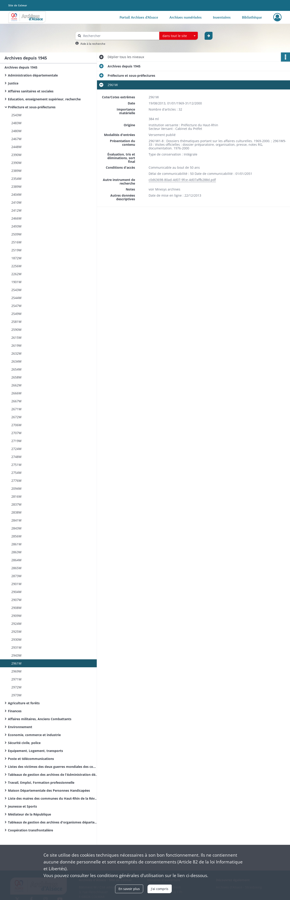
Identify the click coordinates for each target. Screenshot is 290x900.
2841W (16, 520)
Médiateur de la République (29, 814)
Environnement (20, 727)
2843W (16, 528)
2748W (16, 457)
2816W (16, 496)
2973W (16, 695)
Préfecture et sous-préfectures (32, 107)
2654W (16, 369)
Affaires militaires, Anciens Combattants (39, 719)
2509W (16, 234)
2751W (16, 464)
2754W (16, 472)
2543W (16, 115)
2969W (16, 671)
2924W (16, 623)
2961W (16, 663)
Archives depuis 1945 (21, 67)
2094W (16, 488)
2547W (16, 306)
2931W (16, 647)
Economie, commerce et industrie (34, 735)
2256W (16, 266)
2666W (16, 393)
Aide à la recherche (92, 44)
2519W (16, 250)
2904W (16, 592)
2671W (16, 409)
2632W (16, 353)
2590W (16, 329)
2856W (16, 536)
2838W (16, 512)
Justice (13, 83)
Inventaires (222, 17)
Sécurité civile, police (24, 743)
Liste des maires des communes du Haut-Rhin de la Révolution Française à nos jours (53, 798)
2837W (16, 504)
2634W (16, 361)
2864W (16, 560)
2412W (16, 210)
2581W (16, 321)
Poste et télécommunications (31, 759)
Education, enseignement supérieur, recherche (44, 99)
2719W (16, 441)
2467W (16, 139)
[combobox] (178, 36)
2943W (16, 655)
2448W (16, 147)
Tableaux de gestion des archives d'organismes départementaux (53, 822)
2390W (16, 155)
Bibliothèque (252, 17)
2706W (16, 425)
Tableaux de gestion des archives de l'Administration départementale (53, 774)
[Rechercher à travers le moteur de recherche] (119, 35)
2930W (16, 639)
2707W (16, 433)
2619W (16, 345)
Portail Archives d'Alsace (139, 17)
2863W (16, 552)
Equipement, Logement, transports (35, 751)
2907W (16, 600)
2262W (16, 274)
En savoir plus (129, 889)
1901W (16, 282)
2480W (16, 131)
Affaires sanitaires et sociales (30, 91)
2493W (16, 226)
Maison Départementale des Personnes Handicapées (49, 790)
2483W (16, 123)
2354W (16, 178)
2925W (16, 631)
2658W (16, 377)
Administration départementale (33, 75)
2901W (16, 584)
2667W (16, 401)
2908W (16, 608)
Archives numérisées (185, 17)
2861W (16, 544)
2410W (16, 202)
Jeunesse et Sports (22, 806)
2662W (16, 385)
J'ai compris (159, 889)
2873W (16, 576)
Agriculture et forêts (24, 703)
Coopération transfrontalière (30, 830)
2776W (16, 480)
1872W (16, 258)
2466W (16, 218)
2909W (16, 615)
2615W (16, 337)
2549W (16, 314)
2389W (16, 170)
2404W (16, 194)
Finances (15, 711)
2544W (16, 298)
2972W (16, 687)
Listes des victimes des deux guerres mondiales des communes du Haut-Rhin (53, 766)
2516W (16, 242)
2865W (16, 568)
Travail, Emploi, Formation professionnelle (41, 782)
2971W (16, 679)
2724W (16, 449)
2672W (16, 417)
